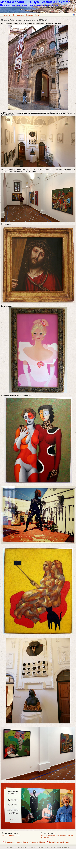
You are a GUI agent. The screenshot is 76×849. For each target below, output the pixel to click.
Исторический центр (62, 842)
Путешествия (18, 15)
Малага (42, 842)
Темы (37, 15)
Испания (25, 842)
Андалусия (34, 842)
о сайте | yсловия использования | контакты (53, 847)
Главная (6, 15)
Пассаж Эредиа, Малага (11, 835)
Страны (29, 15)
